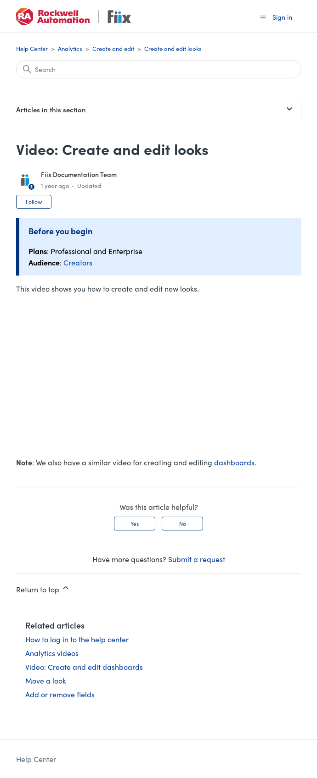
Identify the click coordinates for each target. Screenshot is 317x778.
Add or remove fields (60, 694)
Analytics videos (52, 653)
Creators (77, 262)
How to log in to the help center (77, 639)
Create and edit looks (173, 48)
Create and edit (113, 48)
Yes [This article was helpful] (134, 523)
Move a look (45, 680)
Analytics (70, 48)
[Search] (158, 69)
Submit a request (196, 559)
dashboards (234, 462)
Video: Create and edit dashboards (84, 667)
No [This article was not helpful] (182, 523)
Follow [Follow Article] (34, 201)
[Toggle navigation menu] (263, 16)
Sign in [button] (282, 17)
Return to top (43, 588)
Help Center (32, 48)
